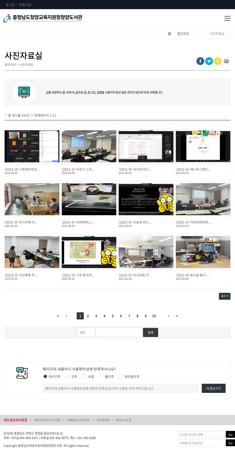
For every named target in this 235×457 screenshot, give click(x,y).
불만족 (106, 376)
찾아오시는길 (123, 420)
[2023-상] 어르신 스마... (78, 169)
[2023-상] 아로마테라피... (193, 222)
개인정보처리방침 (15, 420)
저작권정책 (103, 420)
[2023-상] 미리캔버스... (78, 222)
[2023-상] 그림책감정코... (22, 169)
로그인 (10, 4)
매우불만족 (129, 376)
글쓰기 (225, 296)
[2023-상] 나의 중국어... (78, 275)
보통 (88, 376)
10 (154, 315)
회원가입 (25, 4)
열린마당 (183, 33)
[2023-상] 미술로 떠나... (135, 222)
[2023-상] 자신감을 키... (135, 275)
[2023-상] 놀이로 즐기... (192, 275)
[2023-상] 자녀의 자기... (135, 169)
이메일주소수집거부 (78, 420)
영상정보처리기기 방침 (47, 420)
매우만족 (52, 376)
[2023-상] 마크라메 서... (21, 222)
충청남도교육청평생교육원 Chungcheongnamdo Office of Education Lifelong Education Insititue (50, 18)
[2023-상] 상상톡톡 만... (21, 275)
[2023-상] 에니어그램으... (193, 169)
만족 (71, 376)
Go (230, 434)
